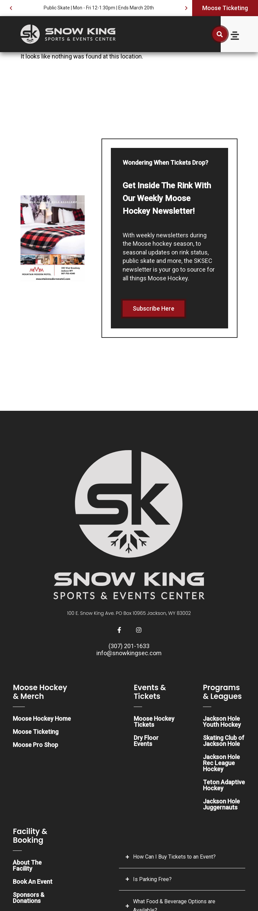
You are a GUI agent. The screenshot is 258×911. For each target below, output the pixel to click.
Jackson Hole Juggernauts (221, 804)
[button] (10, 8)
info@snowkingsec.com (129, 653)
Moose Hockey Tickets (154, 721)
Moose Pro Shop (35, 744)
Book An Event (32, 881)
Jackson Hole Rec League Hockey (221, 763)
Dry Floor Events (146, 740)
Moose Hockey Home (42, 718)
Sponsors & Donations (28, 897)
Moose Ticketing (35, 731)
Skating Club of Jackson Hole (223, 740)
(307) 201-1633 (129, 645)
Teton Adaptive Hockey (224, 785)
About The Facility (27, 865)
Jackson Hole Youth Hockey (222, 721)
